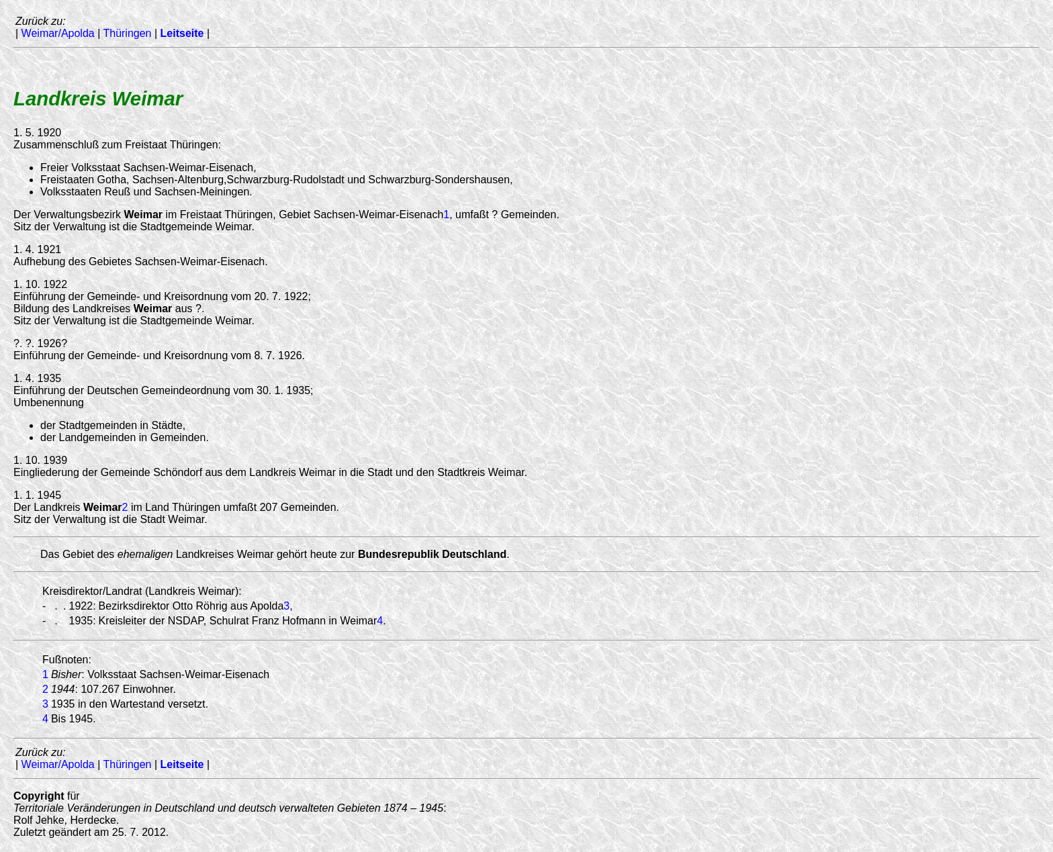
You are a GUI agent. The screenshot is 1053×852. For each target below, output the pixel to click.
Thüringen (127, 33)
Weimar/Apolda (58, 33)
